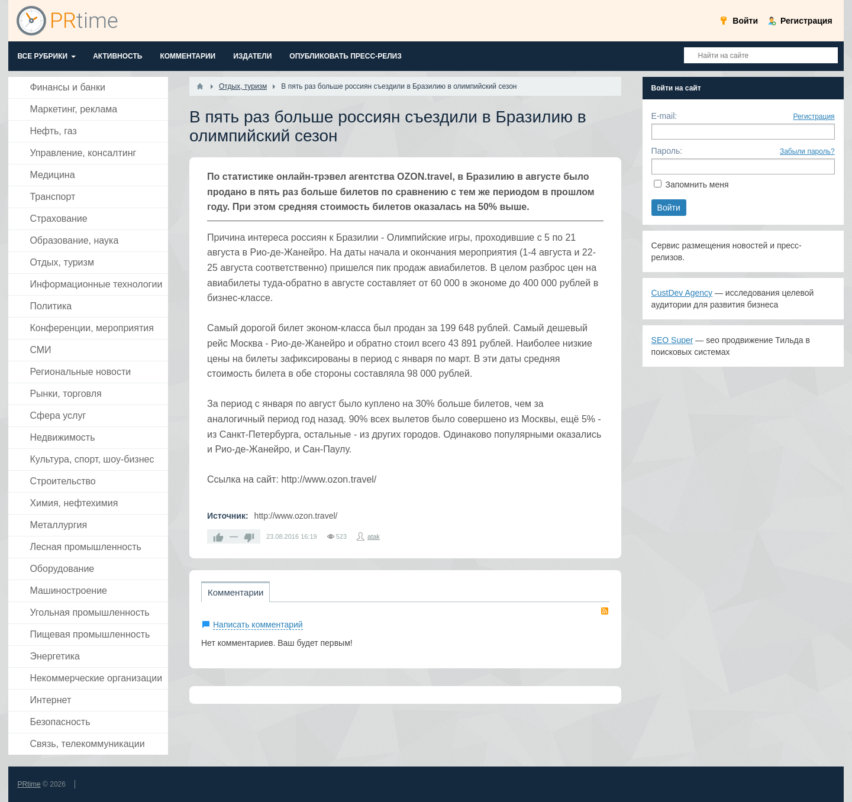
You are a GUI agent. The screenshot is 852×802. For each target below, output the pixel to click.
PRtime (28, 784)
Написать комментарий (258, 624)
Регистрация (813, 116)
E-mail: (664, 116)
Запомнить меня (696, 184)
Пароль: (666, 151)
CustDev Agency (682, 292)
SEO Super (672, 340)
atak (373, 536)
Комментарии (235, 592)
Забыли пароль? (807, 151)
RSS (604, 611)
